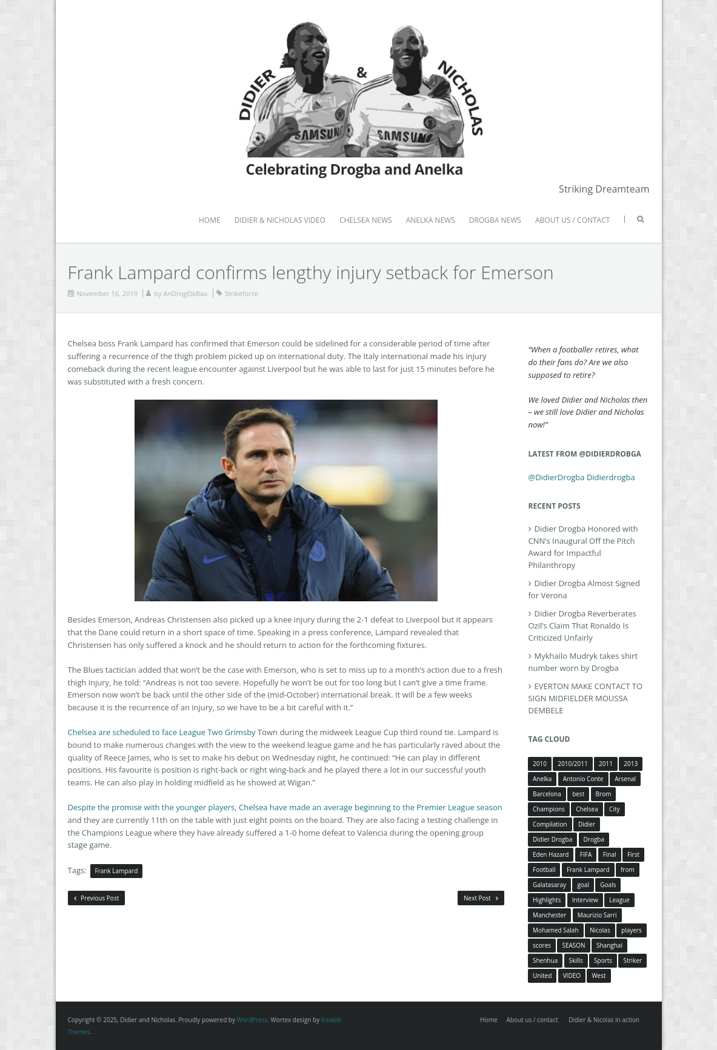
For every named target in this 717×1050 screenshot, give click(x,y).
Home (488, 1019)
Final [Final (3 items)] (609, 854)
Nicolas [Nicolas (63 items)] (600, 930)
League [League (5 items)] (619, 900)
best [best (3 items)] (578, 794)
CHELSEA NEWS (365, 220)
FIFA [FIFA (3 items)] (586, 854)
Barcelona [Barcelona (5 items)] (547, 794)
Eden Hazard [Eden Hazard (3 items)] (551, 854)
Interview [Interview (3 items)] (585, 900)
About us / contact (532, 1019)
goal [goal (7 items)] (583, 884)
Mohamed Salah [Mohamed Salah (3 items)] (556, 930)
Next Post (481, 898)
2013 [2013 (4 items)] (631, 763)
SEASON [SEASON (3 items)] (573, 945)
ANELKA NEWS (430, 220)
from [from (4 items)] (628, 869)
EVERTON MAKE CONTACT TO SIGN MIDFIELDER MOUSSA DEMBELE (586, 698)
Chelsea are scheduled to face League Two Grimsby (162, 732)
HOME (210, 220)
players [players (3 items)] (631, 930)
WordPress (252, 1019)
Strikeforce (241, 293)
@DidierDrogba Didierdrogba (582, 477)
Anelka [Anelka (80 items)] (542, 778)
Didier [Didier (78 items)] (586, 824)
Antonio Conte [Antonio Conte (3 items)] (583, 778)
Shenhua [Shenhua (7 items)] (545, 960)
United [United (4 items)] (542, 975)
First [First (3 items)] (633, 854)
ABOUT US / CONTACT (572, 220)
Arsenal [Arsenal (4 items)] (625, 778)
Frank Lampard (116, 871)
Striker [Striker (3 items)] (632, 960)
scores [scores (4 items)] (542, 945)
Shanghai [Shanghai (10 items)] (609, 945)
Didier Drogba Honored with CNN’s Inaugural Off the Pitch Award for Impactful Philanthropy (583, 546)
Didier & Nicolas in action (604, 1019)
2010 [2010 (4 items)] (540, 763)
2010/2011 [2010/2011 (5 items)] (572, 763)
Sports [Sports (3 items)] (603, 960)
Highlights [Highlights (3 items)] (547, 900)
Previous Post (96, 898)
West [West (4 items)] (598, 975)
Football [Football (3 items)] (544, 869)
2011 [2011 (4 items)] (606, 763)
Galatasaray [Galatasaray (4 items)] (549, 884)
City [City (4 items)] (614, 809)
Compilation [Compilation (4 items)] (550, 824)
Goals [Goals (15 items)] (608, 884)
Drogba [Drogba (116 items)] (594, 839)
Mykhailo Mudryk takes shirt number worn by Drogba (583, 661)
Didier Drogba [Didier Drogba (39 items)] (552, 839)
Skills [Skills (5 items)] (576, 960)
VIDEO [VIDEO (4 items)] (572, 975)
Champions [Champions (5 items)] (549, 809)
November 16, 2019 (107, 293)
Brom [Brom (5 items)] (604, 794)
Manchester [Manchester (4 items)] (549, 915)
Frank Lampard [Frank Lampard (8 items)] (588, 869)
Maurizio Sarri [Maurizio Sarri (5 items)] (597, 915)
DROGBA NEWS (495, 220)
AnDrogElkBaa (185, 293)
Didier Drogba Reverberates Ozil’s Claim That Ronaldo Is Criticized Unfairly (582, 625)
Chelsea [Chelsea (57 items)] (587, 809)
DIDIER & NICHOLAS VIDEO (280, 220)
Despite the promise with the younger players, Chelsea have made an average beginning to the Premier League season (285, 807)
